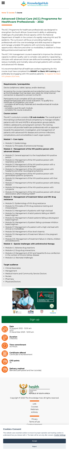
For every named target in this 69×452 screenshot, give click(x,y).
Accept (34, 441)
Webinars (34, 409)
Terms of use (34, 422)
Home (4, 13)
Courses (11, 13)
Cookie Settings (60, 435)
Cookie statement (34, 425)
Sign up (34, 319)
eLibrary (34, 412)
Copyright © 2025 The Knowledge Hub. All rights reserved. (34, 398)
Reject (34, 446)
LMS (34, 404)
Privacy (35, 419)
